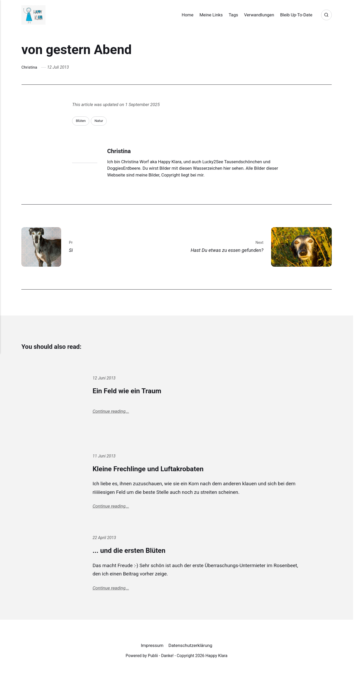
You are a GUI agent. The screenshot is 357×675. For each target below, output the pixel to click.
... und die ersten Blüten (134, 551)
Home (183, 14)
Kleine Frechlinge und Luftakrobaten (155, 468)
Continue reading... (111, 412)
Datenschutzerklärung (190, 647)
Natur (99, 121)
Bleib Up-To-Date (292, 14)
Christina (29, 67)
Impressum (151, 647)
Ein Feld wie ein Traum (131, 390)
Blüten (81, 121)
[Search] (326, 14)
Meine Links (206, 14)
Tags (228, 14)
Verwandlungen (255, 14)
